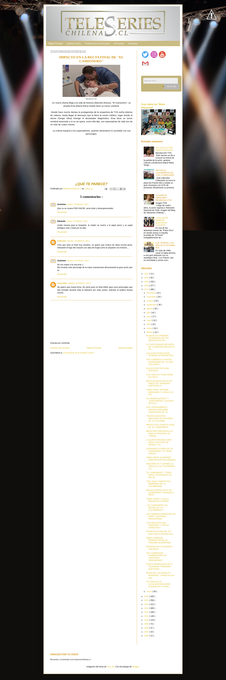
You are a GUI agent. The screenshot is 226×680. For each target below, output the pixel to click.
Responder (62, 212)
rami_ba (110, 666)
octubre (150, 301)
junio (149, 316)
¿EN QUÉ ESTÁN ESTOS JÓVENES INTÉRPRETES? (160, 354)
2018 (146, 285)
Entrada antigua (125, 348)
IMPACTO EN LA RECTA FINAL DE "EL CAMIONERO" (160, 426)
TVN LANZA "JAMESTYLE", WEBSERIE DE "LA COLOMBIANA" (159, 483)
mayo (149, 320)
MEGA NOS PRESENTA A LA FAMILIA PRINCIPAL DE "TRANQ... (159, 433)
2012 (146, 612)
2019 (146, 281)
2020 (146, 277)
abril (149, 324)
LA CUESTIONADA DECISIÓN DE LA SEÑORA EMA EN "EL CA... (160, 346)
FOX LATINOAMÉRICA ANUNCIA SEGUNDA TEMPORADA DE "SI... (157, 409)
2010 (146, 620)
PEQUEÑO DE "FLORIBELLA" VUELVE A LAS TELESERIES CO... (160, 466)
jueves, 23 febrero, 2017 (78, 204)
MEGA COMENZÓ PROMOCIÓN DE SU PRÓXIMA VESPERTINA (158, 540)
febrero (150, 332)
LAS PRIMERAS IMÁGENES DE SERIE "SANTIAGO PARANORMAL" (161, 516)
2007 (146, 632)
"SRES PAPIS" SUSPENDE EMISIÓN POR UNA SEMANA (161, 458)
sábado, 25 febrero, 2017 (79, 283)
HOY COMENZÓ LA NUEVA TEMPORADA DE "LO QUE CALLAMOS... (159, 362)
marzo (150, 328)
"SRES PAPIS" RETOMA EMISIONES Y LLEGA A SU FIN (159, 392)
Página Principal (55, 43)
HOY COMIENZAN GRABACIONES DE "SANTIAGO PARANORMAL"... (156, 556)
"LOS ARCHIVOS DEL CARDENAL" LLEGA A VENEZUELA (157, 525)
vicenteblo (62, 283)
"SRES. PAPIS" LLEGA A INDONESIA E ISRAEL (157, 500)
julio (149, 312)
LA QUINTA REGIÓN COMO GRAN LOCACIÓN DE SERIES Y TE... (159, 442)
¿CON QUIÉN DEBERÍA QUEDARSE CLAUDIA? (162, 221)
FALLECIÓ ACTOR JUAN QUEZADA (157, 369)
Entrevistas (119, 43)
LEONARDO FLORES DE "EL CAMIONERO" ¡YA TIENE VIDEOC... (159, 451)
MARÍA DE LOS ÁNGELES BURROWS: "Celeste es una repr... (160, 575)
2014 (146, 604)
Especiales (133, 43)
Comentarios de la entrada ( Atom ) (79, 353)
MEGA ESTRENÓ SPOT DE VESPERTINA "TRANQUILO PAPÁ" (160, 492)
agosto (150, 308)
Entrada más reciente (59, 348)
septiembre (152, 305)
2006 (146, 636)
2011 (146, 616)
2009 (146, 624)
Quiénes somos (74, 43)
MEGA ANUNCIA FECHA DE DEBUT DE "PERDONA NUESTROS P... (159, 383)
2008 (146, 628)
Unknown (61, 241)
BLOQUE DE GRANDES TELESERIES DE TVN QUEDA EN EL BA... (157, 338)
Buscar (171, 86)
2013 (146, 608)
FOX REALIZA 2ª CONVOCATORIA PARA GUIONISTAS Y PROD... (158, 584)
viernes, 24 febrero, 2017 (78, 241)
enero (149, 591)
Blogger (135, 666)
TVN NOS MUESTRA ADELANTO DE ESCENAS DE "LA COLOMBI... (159, 418)
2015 (146, 600)
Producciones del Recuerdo (97, 43)
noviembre (152, 297)
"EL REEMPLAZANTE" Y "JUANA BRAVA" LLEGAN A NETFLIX (160, 401)
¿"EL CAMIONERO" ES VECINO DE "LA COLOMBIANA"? (156, 507)
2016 (146, 596)
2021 (146, 274)
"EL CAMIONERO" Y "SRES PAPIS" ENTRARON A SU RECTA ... (159, 475)
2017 (146, 289)
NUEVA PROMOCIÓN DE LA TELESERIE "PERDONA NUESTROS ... (159, 566)
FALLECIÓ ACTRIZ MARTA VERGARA (164, 149)
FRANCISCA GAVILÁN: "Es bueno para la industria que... (160, 532)
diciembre (151, 293)
